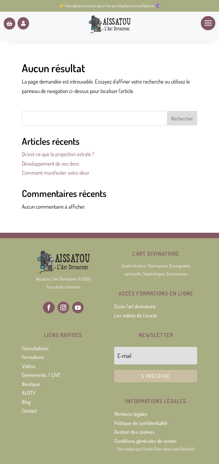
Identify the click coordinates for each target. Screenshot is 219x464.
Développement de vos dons (50, 163)
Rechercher (182, 118)
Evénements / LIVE (41, 375)
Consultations (35, 348)
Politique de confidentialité (140, 423)
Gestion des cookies (134, 432)
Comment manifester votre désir (55, 172)
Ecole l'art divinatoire (135, 306)
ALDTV (29, 393)
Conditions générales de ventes (145, 441)
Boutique (31, 384)
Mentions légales (130, 414)
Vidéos (29, 366)
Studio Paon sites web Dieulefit (169, 449)
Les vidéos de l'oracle (135, 315)
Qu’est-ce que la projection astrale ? (58, 154)
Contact (29, 410)
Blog (26, 402)
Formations (33, 357)
